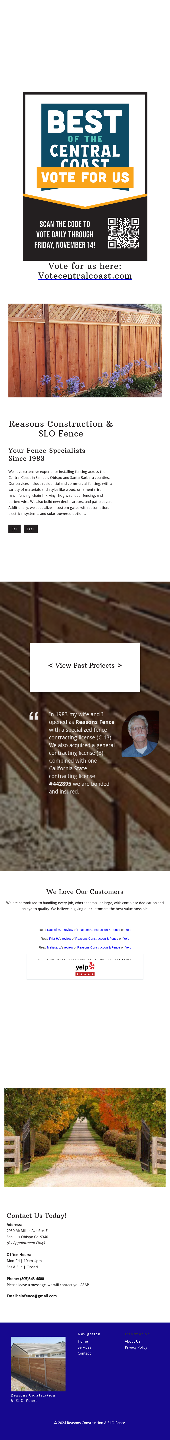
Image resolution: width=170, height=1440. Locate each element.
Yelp (128, 930)
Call (14, 528)
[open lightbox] (85, 667)
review (68, 930)
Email (30, 528)
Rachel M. (54, 930)
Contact (84, 1353)
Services (84, 1347)
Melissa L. (54, 947)
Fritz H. (54, 938)
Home (83, 1341)
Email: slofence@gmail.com (32, 1296)
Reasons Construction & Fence (98, 930)
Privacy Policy (136, 1347)
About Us (133, 1341)
